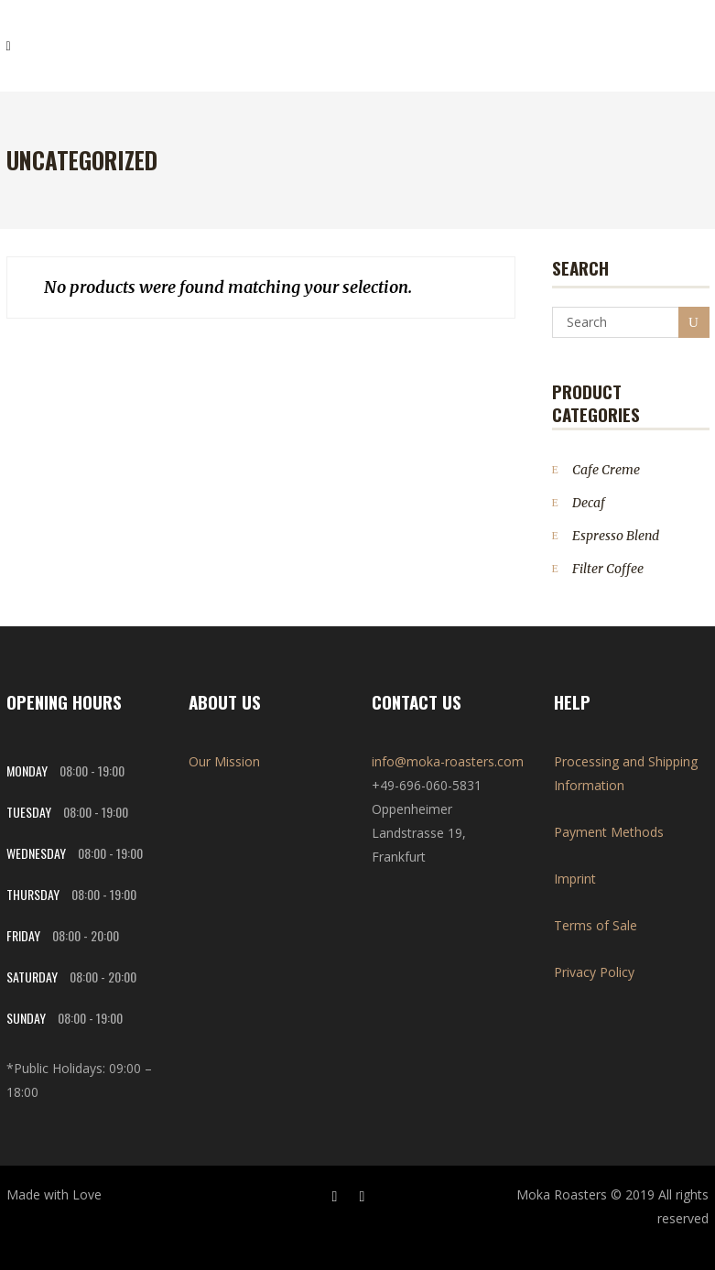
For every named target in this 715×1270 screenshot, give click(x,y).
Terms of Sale (595, 925)
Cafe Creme (606, 469)
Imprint (575, 878)
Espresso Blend (615, 535)
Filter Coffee (608, 568)
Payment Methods (609, 832)
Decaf (588, 502)
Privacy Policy (594, 972)
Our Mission (224, 761)
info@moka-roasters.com (448, 761)
